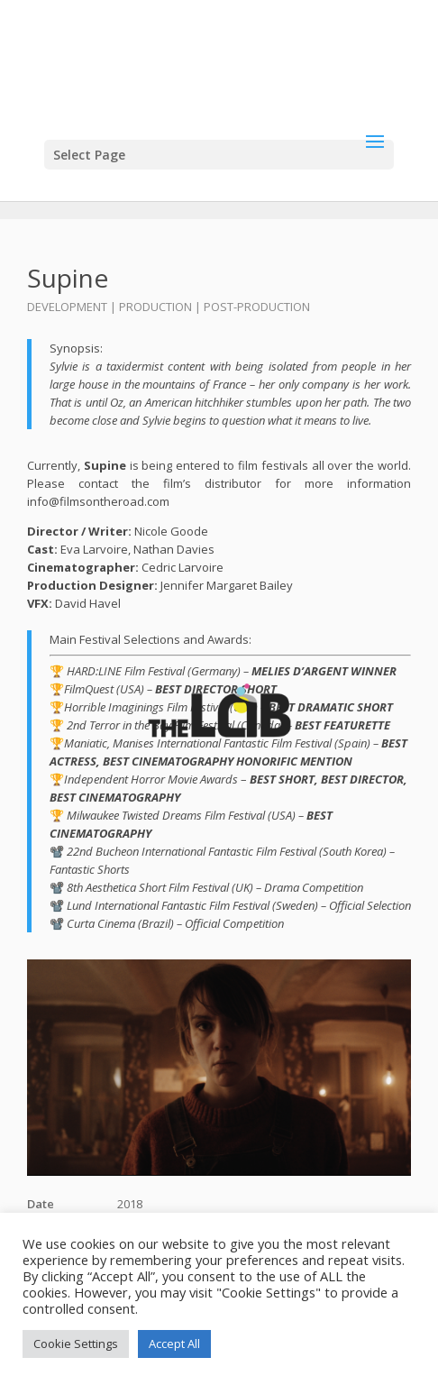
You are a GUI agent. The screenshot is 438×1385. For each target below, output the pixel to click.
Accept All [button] (174, 1343)
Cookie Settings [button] (75, 1343)
